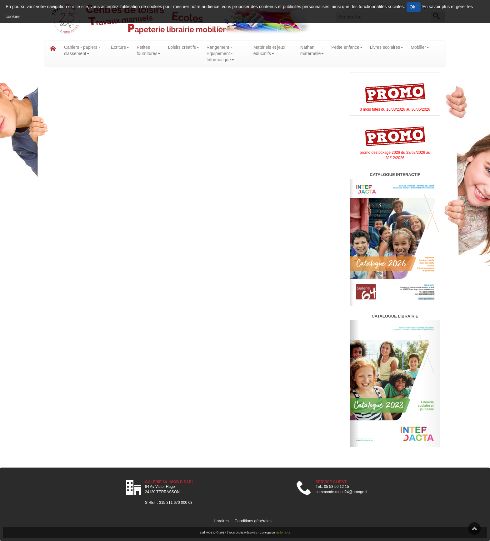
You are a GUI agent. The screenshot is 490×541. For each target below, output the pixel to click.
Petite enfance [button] (346, 47)
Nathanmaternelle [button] (312, 50)
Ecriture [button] (120, 47)
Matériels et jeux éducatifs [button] (269, 50)
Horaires (221, 521)
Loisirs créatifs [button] (183, 47)
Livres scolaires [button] (386, 47)
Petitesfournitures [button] (148, 50)
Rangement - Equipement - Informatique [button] (220, 53)
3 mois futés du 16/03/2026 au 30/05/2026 (395, 109)
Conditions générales (253, 521)
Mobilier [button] (420, 47)
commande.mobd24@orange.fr (342, 492)
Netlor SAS (283, 532)
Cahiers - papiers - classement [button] (82, 50)
